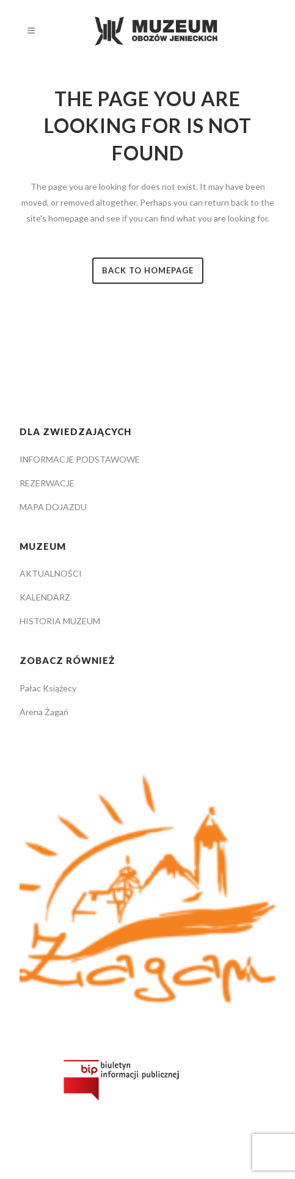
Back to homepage (148, 270)
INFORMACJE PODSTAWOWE (80, 459)
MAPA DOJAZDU (53, 507)
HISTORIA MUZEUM (60, 621)
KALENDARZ (45, 597)
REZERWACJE (47, 483)
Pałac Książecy (48, 688)
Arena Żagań (44, 712)
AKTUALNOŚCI (51, 573)
